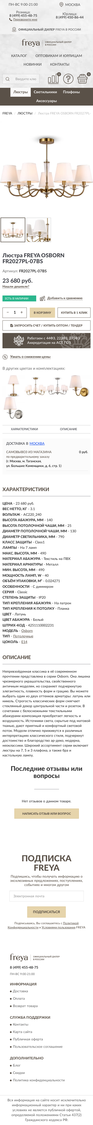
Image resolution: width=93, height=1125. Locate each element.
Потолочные (23, 636)
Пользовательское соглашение (37, 1047)
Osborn (27, 631)
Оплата (19, 998)
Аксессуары (46, 101)
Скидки (19, 1073)
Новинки (33, 64)
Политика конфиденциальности (39, 1080)
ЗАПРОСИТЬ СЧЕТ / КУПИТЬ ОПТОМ (46, 325)
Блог (17, 1065)
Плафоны (71, 92)
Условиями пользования (58, 927)
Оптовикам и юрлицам (58, 56)
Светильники (45, 92)
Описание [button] (68, 429)
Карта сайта (22, 1032)
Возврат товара (25, 1006)
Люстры (20, 92)
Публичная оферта (28, 1039)
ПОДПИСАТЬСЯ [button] (46, 912)
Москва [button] (37, 443)
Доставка (20, 991)
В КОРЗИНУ (42, 312)
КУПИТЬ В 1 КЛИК (74, 312)
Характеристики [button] (24, 429)
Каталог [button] (19, 56)
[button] (23, 19)
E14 (24, 642)
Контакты (59, 64)
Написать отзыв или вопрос (46, 813)
